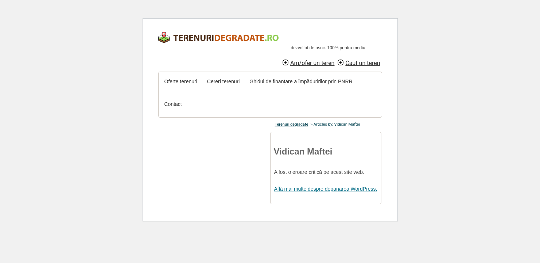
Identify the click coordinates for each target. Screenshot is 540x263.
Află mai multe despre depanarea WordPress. (325, 189)
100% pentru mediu (346, 47)
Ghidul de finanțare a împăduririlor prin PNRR (300, 81)
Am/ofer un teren (312, 63)
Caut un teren (362, 63)
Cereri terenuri (223, 81)
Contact (173, 104)
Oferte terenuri (180, 81)
